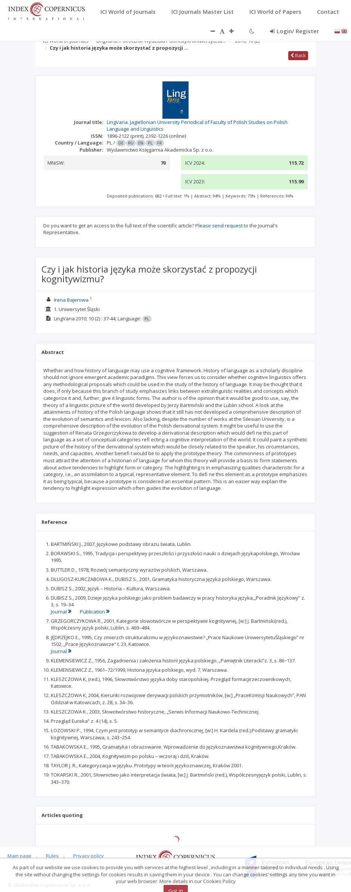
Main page (19, 855)
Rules (52, 855)
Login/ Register (294, 31)
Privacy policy (88, 855)
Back (298, 55)
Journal (61, 611)
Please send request (219, 225)
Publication (94, 611)
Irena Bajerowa (71, 299)
